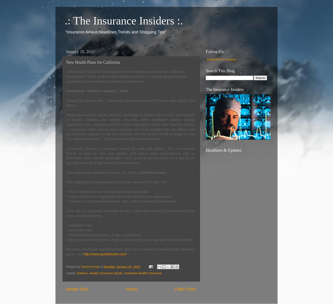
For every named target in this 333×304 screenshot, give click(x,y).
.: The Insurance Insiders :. (124, 21)
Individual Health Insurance (143, 273)
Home (131, 289)
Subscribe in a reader (221, 59)
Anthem (82, 273)
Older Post (185, 289)
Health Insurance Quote (106, 273)
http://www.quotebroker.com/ (105, 254)
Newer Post (77, 289)
